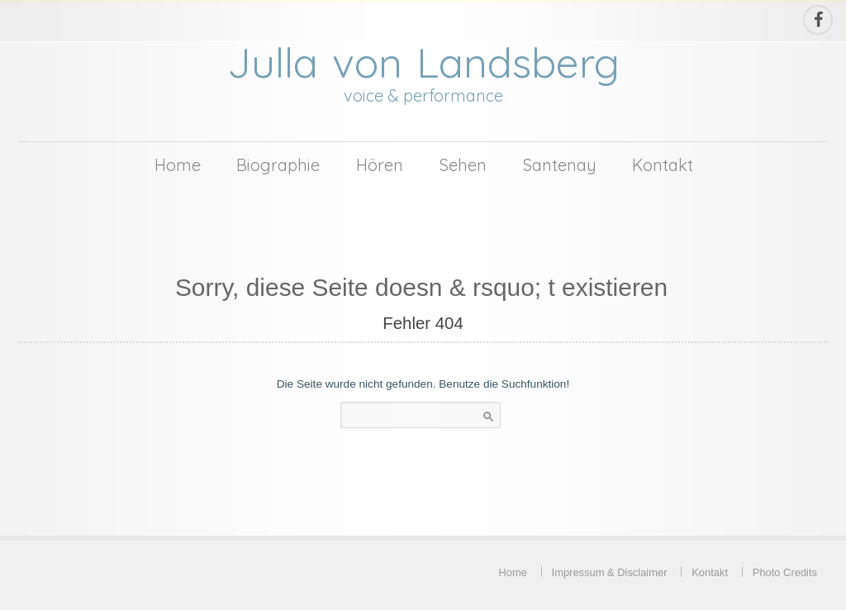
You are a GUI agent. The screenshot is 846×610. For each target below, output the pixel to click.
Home (177, 165)
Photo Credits (785, 572)
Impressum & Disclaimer (610, 572)
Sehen (463, 165)
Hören (379, 165)
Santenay (559, 165)
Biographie (278, 165)
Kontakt (662, 165)
